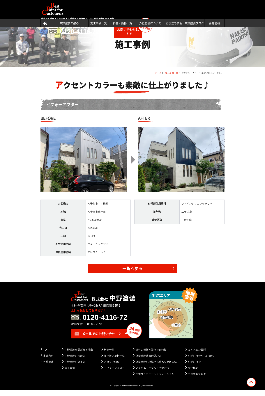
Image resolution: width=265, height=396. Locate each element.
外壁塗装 (48, 367)
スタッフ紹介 (111, 367)
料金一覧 (109, 355)
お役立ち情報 (174, 23)
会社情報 (214, 23)
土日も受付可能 (176, 6)
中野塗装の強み (69, 23)
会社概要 (193, 373)
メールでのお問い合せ (95, 339)
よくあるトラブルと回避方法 (152, 373)
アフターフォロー (114, 373)
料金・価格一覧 (122, 23)
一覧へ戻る (132, 274)
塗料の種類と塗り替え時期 (151, 355)
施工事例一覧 (98, 23)
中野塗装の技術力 (75, 361)
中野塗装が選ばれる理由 (79, 355)
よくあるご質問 (197, 355)
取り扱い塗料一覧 (114, 361)
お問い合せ (194, 367)
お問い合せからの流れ (201, 361)
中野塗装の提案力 (75, 367)
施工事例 (70, 373)
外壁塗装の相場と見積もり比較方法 (156, 367)
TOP (46, 355)
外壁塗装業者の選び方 (148, 361)
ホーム (158, 79)
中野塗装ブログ (194, 23)
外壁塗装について (150, 23)
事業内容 (48, 361)
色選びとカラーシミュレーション (155, 380)
